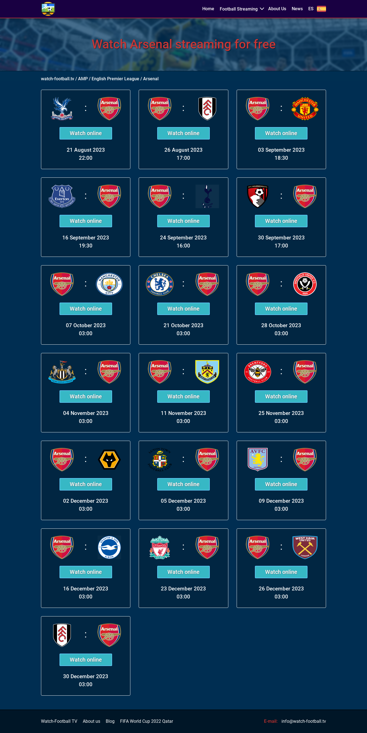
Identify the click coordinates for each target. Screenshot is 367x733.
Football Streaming (239, 9)
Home (208, 8)
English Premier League (115, 78)
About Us (277, 8)
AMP (83, 78)
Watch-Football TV (59, 721)
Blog (110, 721)
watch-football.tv (57, 78)
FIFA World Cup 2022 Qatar (146, 721)
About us (91, 721)
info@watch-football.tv (303, 721)
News (297, 8)
